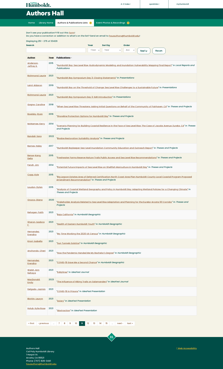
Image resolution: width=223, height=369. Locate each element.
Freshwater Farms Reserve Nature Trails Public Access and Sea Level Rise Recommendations (107, 158)
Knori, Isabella (34, 241)
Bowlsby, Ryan (35, 114)
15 (107, 323)
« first (31, 323)
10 (76, 323)
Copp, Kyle (33, 175)
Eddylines (62, 272)
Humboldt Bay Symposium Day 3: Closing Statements (86, 78)
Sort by (106, 45)
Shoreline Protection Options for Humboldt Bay (82, 116)
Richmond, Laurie (36, 76)
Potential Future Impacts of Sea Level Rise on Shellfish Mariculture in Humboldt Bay (102, 167)
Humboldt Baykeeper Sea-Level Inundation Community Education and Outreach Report (105, 148)
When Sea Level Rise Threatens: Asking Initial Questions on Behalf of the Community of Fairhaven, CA (112, 107)
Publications (64, 58)
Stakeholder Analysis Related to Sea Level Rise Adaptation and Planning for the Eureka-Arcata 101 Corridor (114, 202)
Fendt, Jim (33, 165)
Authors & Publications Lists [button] (72, 23)
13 (94, 323)
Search (30, 45)
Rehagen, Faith (35, 213)
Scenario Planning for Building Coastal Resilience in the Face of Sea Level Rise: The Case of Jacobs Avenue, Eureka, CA (120, 126)
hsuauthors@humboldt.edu (124, 36)
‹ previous (43, 323)
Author (31, 58)
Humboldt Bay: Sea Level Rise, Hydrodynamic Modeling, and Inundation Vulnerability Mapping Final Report (114, 65)
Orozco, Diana (35, 200)
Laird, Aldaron (34, 85)
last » (130, 323)
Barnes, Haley (34, 146)
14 (100, 323)
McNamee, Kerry (36, 124)
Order (126, 45)
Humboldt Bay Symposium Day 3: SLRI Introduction (84, 97)
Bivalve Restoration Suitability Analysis (78, 139)
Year (90, 45)
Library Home (46, 23)
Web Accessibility (186, 349)
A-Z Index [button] (126, 4)
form (71, 33)
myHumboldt (182, 4)
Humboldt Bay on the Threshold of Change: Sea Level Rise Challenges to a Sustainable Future (107, 88)
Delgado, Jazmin (36, 289)
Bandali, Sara (34, 136)
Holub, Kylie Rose (36, 309)
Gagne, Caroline (36, 105)
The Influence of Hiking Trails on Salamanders (82, 282)
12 (88, 323)
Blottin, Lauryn (35, 299)
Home (31, 23)
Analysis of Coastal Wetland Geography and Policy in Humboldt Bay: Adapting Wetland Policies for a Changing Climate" (122, 189)
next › (120, 323)
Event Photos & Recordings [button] (110, 23)
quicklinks (154, 4)
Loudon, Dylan (35, 187)
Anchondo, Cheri (36, 251)
